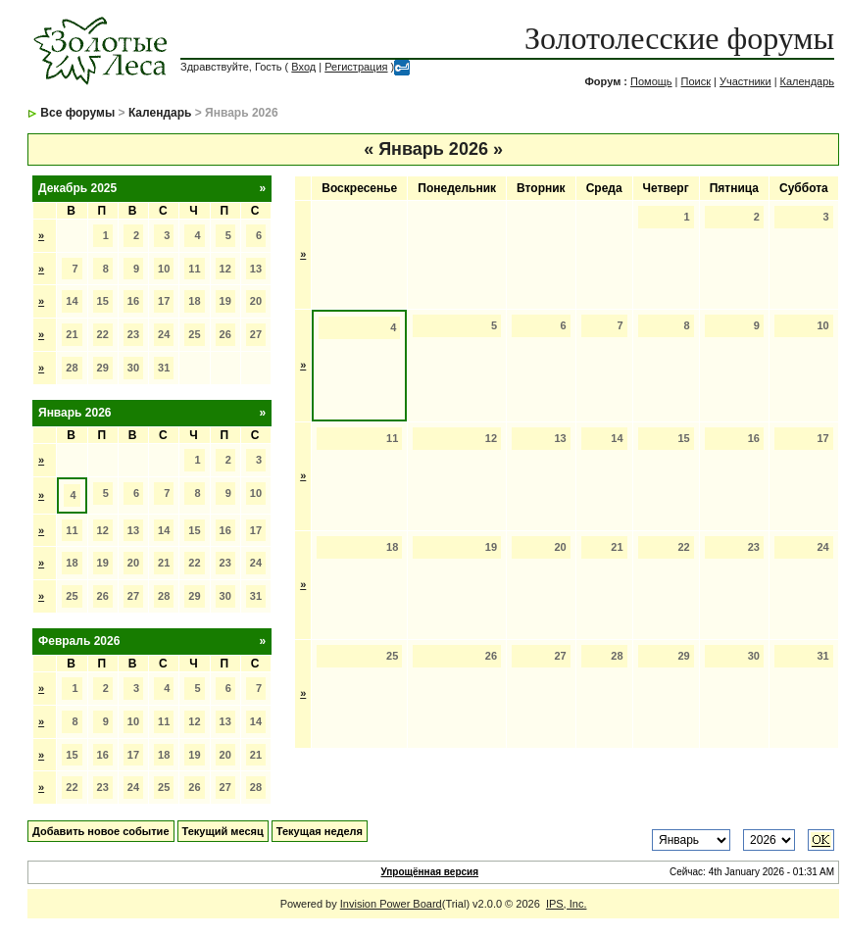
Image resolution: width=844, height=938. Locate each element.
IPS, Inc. (566, 904)
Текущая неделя (319, 831)
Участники (745, 81)
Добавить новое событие (101, 831)
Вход (303, 67)
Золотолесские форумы (679, 38)
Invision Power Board (391, 904)
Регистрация (355, 67)
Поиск (696, 81)
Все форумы (77, 113)
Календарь (807, 81)
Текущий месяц (223, 831)
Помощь (651, 81)
